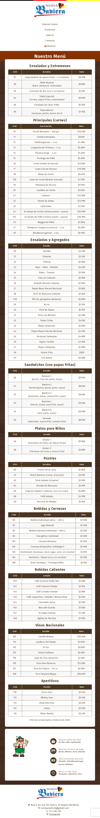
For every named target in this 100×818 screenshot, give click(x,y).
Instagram (54, 814)
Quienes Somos (50, 24)
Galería (50, 35)
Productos (50, 29)
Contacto (50, 40)
